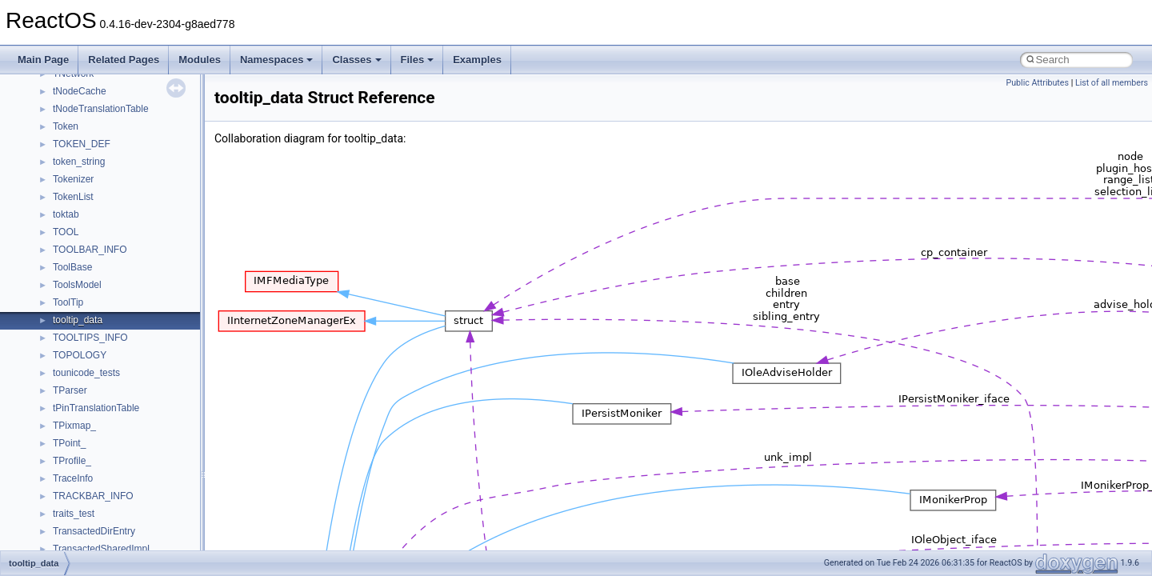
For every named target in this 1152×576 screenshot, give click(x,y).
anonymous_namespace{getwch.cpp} (132, 517)
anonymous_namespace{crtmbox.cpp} (134, 447)
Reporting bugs (59, 112)
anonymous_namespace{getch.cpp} (129, 500)
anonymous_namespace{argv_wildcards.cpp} (149, 412)
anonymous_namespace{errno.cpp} (128, 464)
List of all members (1111, 83)
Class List (61, 306)
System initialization (69, 148)
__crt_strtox (78, 359)
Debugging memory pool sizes (91, 95)
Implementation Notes (74, 200)
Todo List (46, 218)
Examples (477, 60)
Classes (356, 60)
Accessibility (79, 376)
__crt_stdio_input (89, 324)
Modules (199, 60)
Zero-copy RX (56, 130)
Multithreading (57, 165)
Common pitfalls (61, 77)
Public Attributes (1037, 83)
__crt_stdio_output (92, 341)
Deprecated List (60, 236)
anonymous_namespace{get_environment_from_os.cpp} (173, 482)
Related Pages (123, 60)
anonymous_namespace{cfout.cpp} (127, 429)
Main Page (43, 60)
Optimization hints (65, 183)
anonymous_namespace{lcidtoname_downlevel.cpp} (165, 535)
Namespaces (277, 60)
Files (417, 60)
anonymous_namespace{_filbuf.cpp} (130, 394)
